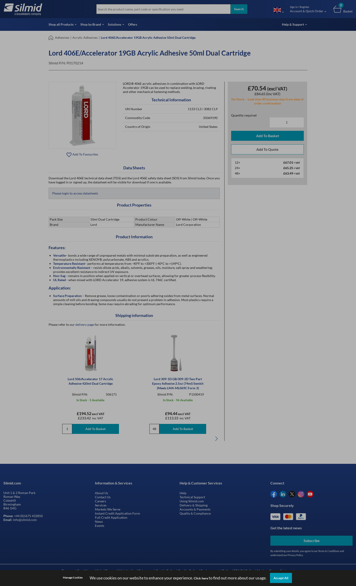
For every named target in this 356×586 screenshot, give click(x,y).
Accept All (281, 578)
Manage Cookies (73, 577)
